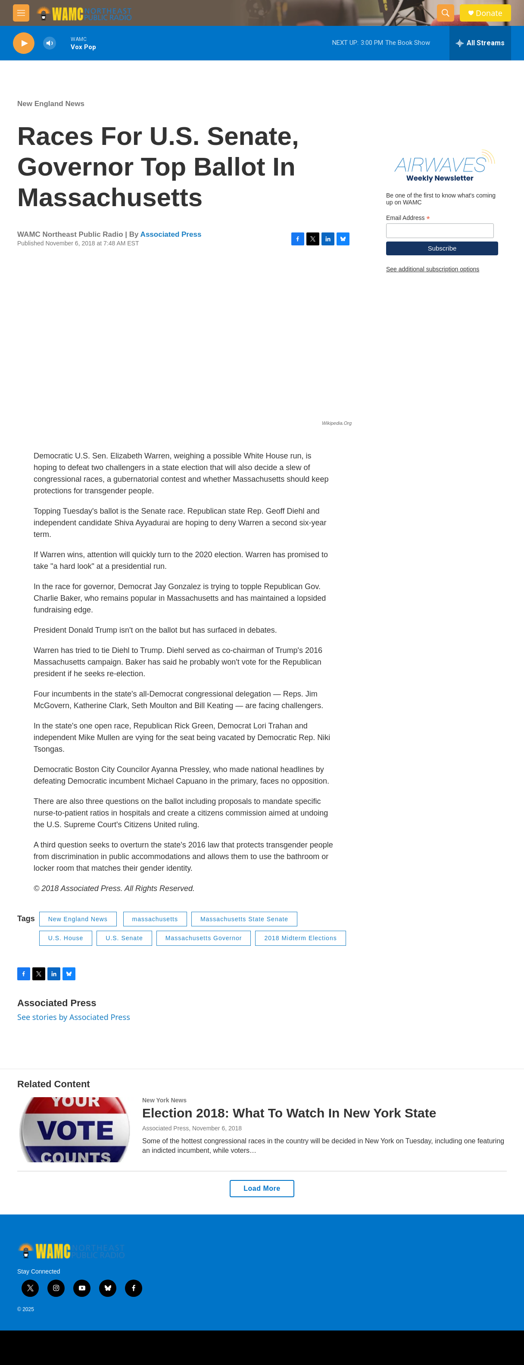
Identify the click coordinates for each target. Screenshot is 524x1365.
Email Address (408, 218)
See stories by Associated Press (73, 1017)
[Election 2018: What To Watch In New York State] (75, 1129)
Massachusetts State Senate (244, 919)
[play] (24, 43)
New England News (50, 104)
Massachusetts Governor (203, 938)
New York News (164, 1100)
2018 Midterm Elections (300, 938)
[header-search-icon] (445, 13)
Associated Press (171, 234)
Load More (261, 1188)
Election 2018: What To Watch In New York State (289, 1113)
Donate (489, 13)
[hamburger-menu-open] (21, 13)
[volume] (49, 43)
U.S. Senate (124, 938)
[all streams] (480, 43)
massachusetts (155, 919)
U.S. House (66, 938)
